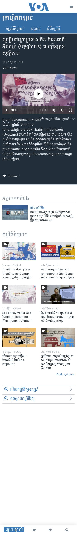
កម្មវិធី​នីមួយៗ (15, 29)
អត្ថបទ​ (36, 29)
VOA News (9, 68)
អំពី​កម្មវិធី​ (53, 29)
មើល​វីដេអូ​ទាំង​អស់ (65, 375)
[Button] (11, 177)
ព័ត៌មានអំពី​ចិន (37, 208)
